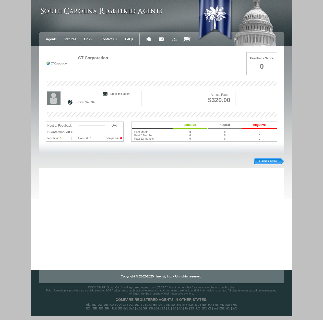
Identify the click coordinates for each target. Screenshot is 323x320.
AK (94, 304)
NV (101, 308)
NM (120, 308)
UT (198, 308)
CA (112, 304)
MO (235, 304)
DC (131, 304)
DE (137, 304)
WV (228, 308)
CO (118, 304)
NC (132, 308)
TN (186, 308)
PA (163, 308)
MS (228, 304)
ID (159, 304)
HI (154, 304)
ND (139, 308)
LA (191, 304)
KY (185, 304)
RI (169, 308)
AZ (100, 304)
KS (179, 304)
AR (106, 304)
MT (88, 308)
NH (107, 308)
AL (88, 304)
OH (145, 308)
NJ (114, 308)
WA (216, 308)
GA (149, 304)
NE (95, 308)
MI (216, 304)
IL (164, 304)
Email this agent (120, 93)
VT (204, 308)
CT (125, 304)
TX (192, 308)
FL (142, 304)
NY (126, 308)
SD (180, 308)
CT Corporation (93, 58)
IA (173, 304)
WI (222, 308)
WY (235, 308)
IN (168, 304)
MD (203, 304)
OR (157, 308)
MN (222, 304)
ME (197, 304)
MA (210, 304)
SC (174, 308)
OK (151, 308)
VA (209, 308)
